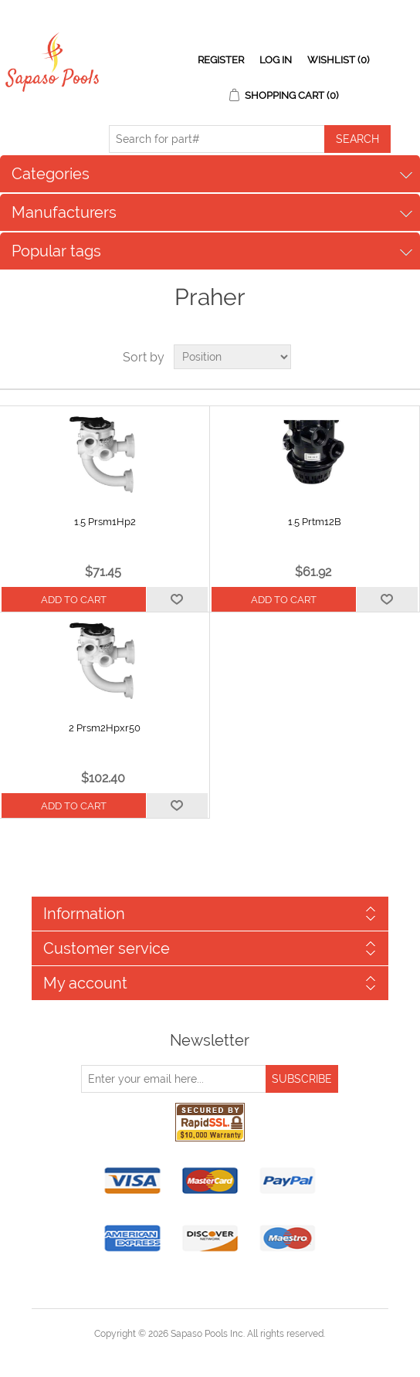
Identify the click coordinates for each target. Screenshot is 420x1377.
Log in (275, 60)
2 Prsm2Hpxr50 (105, 728)
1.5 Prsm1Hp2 (105, 521)
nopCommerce (237, 1352)
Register (221, 60)
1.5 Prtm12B (314, 521)
